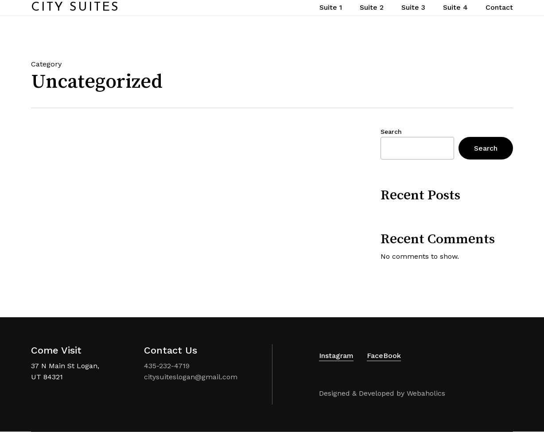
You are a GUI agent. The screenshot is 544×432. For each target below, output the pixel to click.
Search (391, 131)
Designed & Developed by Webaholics (382, 393)
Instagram (336, 355)
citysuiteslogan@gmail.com (190, 377)
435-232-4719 (167, 366)
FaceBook (384, 355)
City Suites (75, 16)
